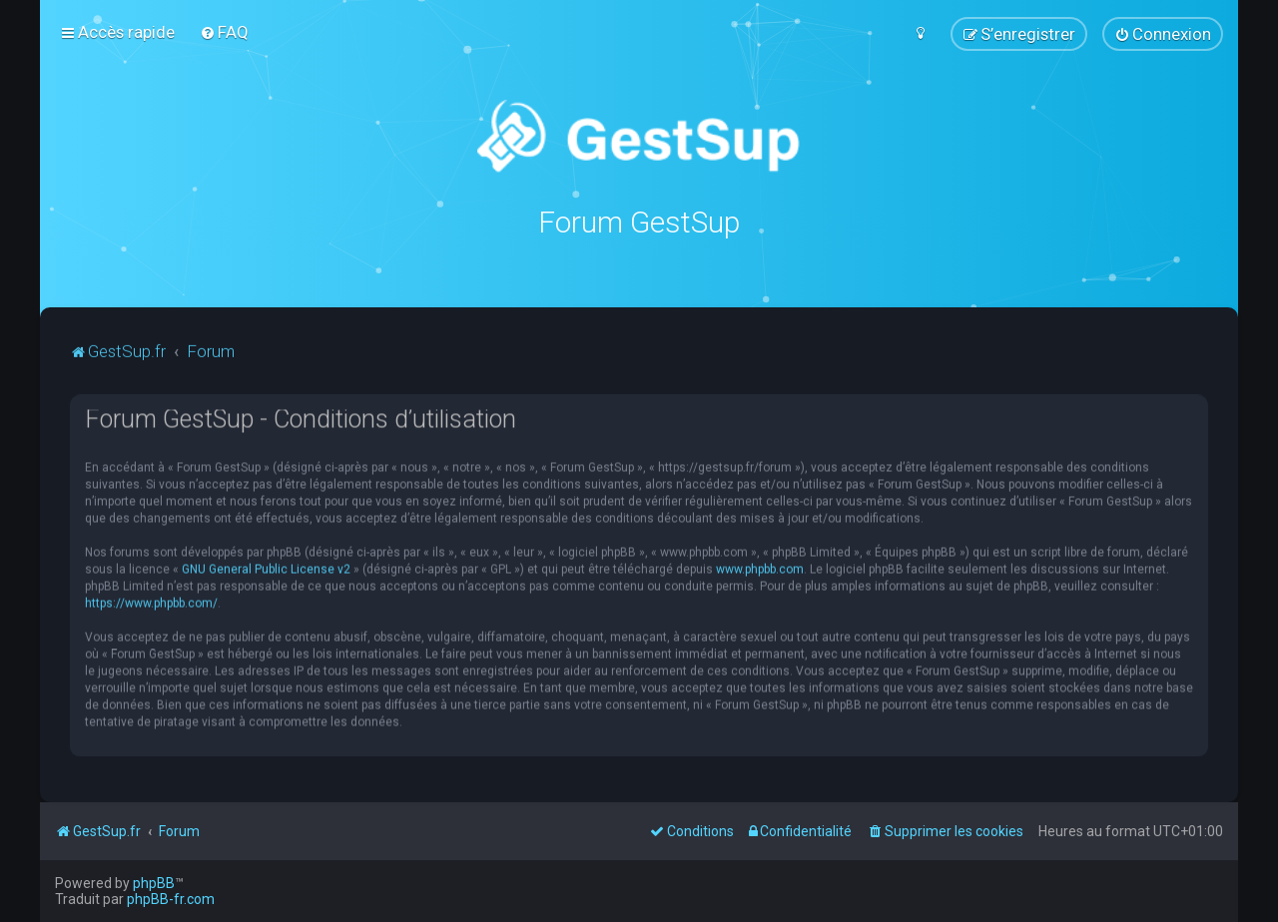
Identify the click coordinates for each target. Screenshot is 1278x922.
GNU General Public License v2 (266, 568)
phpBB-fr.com (171, 899)
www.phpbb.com (760, 568)
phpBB (154, 883)
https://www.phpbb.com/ (151, 602)
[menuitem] (224, 32)
